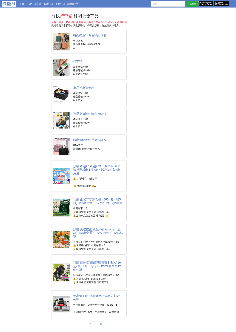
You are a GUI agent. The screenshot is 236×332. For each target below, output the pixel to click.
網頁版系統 (73, 3)
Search (192, 3)
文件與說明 (35, 3)
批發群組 (48, 3)
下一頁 (98, 324)
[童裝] (168, 4)
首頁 (23, 3)
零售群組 (60, 3)
